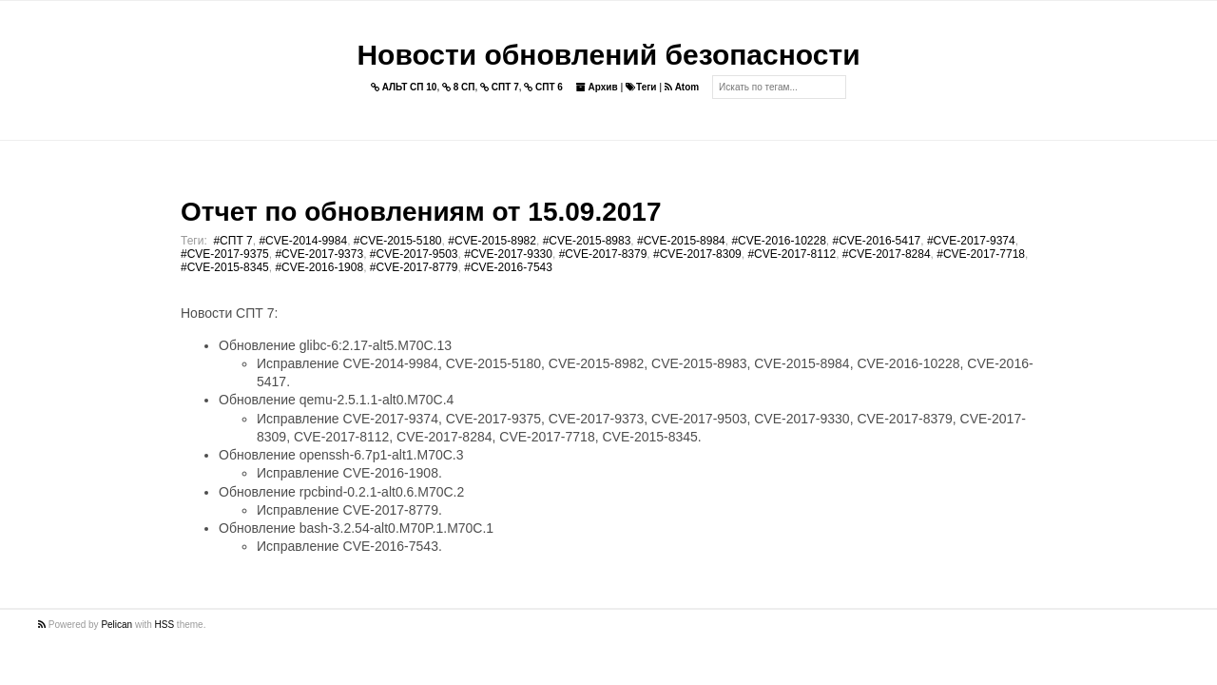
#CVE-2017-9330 (508, 254)
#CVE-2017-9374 (971, 240)
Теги (641, 87)
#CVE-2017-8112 (791, 254)
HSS (165, 624)
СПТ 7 (499, 87)
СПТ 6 (543, 87)
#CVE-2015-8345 (225, 267)
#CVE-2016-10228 (778, 240)
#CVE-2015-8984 (681, 240)
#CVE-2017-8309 (697, 254)
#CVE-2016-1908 (319, 267)
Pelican (116, 624)
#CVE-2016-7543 (508, 267)
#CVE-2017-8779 (414, 267)
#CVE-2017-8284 (886, 254)
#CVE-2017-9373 (319, 254)
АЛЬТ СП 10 (404, 87)
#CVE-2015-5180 (398, 240)
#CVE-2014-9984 (303, 240)
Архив (597, 87)
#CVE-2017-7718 (981, 254)
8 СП (458, 87)
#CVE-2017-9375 (225, 254)
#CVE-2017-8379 (603, 254)
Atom (682, 87)
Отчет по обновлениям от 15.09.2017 (421, 211)
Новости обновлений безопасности (608, 54)
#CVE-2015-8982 (492, 240)
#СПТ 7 (232, 240)
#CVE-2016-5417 (877, 240)
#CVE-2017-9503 (414, 254)
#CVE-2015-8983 (587, 240)
